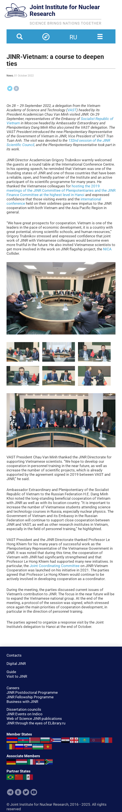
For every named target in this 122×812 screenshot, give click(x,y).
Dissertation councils (24, 709)
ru (73, 34)
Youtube (33, 792)
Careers (13, 688)
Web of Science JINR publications (34, 718)
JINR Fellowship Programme (30, 697)
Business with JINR (22, 701)
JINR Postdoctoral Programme (32, 692)
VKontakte (18, 792)
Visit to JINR (17, 676)
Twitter (25, 792)
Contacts (14, 655)
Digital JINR (16, 663)
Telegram (10, 792)
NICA (107, 249)
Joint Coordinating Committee (55, 566)
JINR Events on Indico (24, 714)
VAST (72, 110)
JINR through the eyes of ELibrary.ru (36, 723)
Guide (11, 672)
